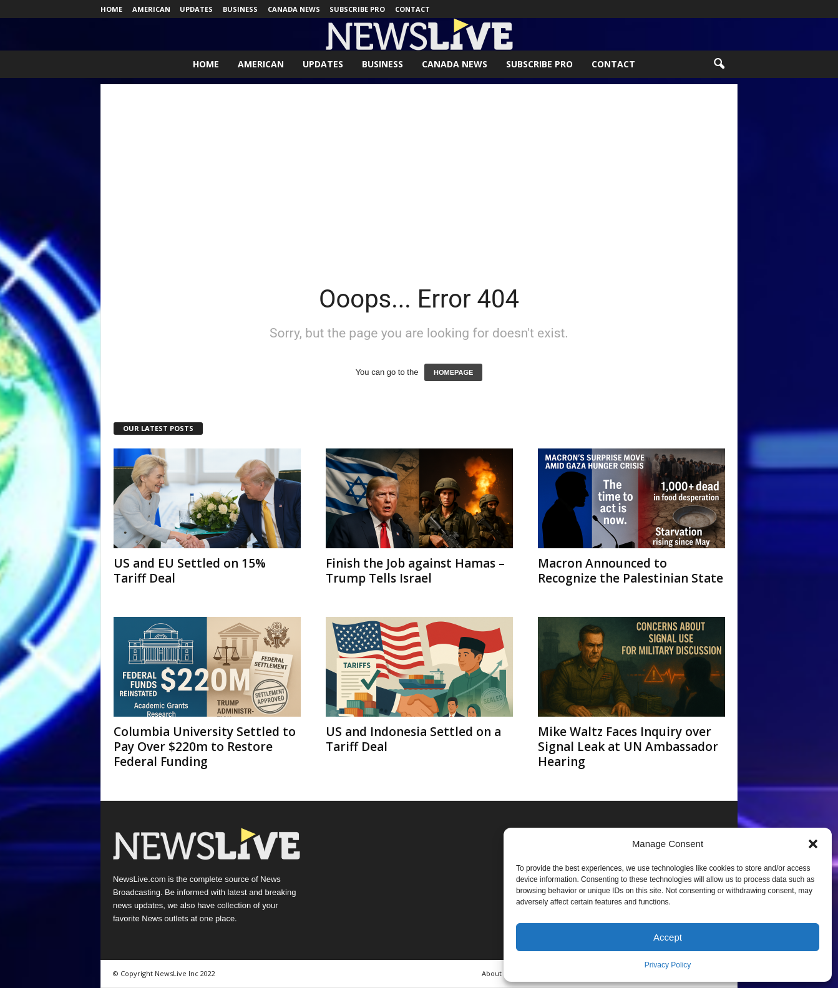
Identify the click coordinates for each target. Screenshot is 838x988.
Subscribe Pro (357, 9)
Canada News (294, 9)
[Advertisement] (419, 171)
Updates (196, 9)
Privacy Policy (668, 965)
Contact (412, 9)
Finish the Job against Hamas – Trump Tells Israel (415, 570)
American (151, 9)
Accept (667, 937)
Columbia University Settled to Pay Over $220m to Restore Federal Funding (205, 747)
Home (111, 9)
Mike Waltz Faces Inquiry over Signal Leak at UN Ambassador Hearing (628, 747)
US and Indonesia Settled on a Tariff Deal (413, 739)
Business (240, 9)
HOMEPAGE (453, 372)
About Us (497, 973)
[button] (813, 844)
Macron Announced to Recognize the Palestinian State (630, 570)
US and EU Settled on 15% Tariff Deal (190, 570)
